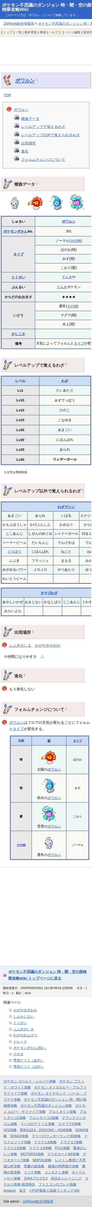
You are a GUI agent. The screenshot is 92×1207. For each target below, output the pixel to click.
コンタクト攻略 (56, 1172)
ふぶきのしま (20, 645)
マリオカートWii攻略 (63, 1154)
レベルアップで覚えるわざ (43, 127)
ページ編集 (72, 32)
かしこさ (18, 334)
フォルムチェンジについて (43, 159)
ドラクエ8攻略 (14, 1148)
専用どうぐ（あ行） (28, 1060)
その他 (75, 241)
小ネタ (18, 1054)
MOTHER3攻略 (32, 1154)
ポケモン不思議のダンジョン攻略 (46, 1105)
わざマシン (66, 507)
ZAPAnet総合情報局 (18, 24)
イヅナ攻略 (32, 1172)
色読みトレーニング (66, 1178)
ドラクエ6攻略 (45, 1142)
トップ (8, 32)
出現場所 (28, 143)
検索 (43, 32)
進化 (24, 151)
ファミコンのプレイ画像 (57, 1184)
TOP (7, 95)
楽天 (22, 1190)
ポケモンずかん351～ (30, 1048)
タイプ (18, 254)
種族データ (30, 119)
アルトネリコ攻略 (62, 1112)
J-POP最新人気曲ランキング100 (54, 1190)
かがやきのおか (48, 645)
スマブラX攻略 (69, 1124)
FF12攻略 (62, 1148)
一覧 (18, 32)
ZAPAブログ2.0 (35, 1178)
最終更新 (30, 32)
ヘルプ (53, 32)
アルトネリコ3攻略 (44, 1118)
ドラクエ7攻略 (71, 1142)
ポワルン (25, 80)
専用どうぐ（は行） (28, 1067)
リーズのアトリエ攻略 (37, 1124)
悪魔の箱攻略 (34, 1166)
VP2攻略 (10, 1130)
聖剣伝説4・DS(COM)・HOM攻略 (46, 1130)
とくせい (18, 277)
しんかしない (23, 1016)
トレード (20, 1042)
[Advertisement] (46, 50)
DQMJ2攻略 (19, 1136)
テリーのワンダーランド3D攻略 (56, 1136)
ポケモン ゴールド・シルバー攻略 (29, 1081)
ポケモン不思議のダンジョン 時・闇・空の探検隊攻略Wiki (47, 7)
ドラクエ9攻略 (40, 1148)
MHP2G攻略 (42, 1160)
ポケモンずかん (15, 231)
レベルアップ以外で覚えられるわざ (50, 135)
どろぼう (14, 552)
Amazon (9, 1190)
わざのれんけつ (25, 1035)
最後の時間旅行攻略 (63, 1166)
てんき (67, 277)
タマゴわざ (49, 593)
